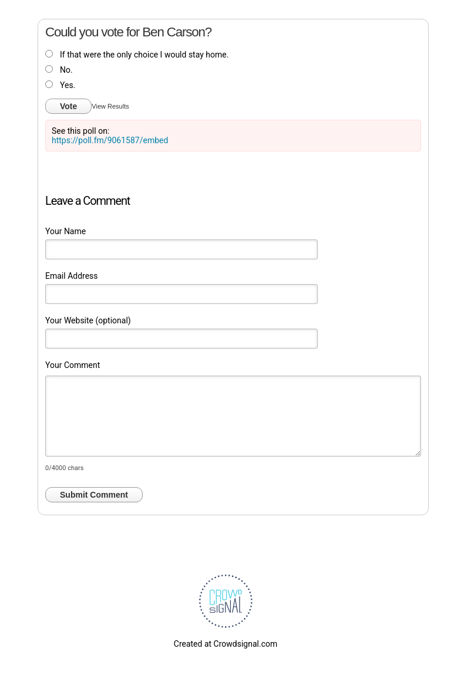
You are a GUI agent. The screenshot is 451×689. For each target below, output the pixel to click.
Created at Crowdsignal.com (225, 644)
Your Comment (72, 365)
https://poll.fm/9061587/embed (110, 140)
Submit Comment (94, 494)
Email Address (71, 276)
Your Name (65, 231)
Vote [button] (68, 106)
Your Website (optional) (88, 320)
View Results (110, 106)
